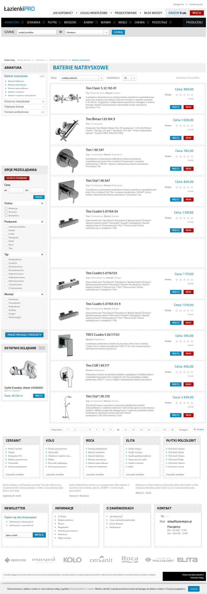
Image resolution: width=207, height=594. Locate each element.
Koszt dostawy (116, 523)
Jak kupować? (63, 13)
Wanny (106, 22)
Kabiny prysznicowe (17, 459)
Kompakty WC (15, 456)
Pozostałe (159, 22)
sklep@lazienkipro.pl (179, 521)
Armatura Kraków (17, 226)
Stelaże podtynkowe (16, 112)
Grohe (12, 234)
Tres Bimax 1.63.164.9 (100, 119)
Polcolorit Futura (176, 456)
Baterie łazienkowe (16, 76)
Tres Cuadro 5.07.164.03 (102, 211)
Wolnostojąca (15, 317)
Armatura (11, 22)
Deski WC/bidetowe (97, 466)
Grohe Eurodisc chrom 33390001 (23, 387)
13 (141, 429)
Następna (183, 429)
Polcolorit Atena (176, 452)
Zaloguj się (178, 4)
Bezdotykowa (15, 259)
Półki (131, 466)
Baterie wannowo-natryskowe (22, 95)
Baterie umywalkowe (18, 88)
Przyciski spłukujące (58, 463)
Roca (11, 244)
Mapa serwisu (64, 538)
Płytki (52, 22)
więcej (196, 12)
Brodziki (70, 22)
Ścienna (12, 310)
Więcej (38, 395)
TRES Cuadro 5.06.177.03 (102, 335)
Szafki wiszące (135, 452)
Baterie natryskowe (17, 84)
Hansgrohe (14, 237)
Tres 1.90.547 (95, 150)
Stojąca (12, 313)
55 (165, 429)
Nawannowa (14, 303)
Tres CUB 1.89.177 (97, 365)
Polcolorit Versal (176, 466)
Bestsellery (14, 215)
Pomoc (61, 523)
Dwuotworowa (15, 266)
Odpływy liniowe (14, 106)
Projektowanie (126, 13)
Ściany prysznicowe (57, 448)
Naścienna (13, 299)
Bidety (51, 459)
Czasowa (13, 263)
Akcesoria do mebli (138, 459)
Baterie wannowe (16, 92)
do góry (200, 429)
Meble (122, 22)
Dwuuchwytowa (16, 270)
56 (172, 429)
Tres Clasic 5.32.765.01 (101, 88)
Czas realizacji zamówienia (122, 520)
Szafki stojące (135, 448)
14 (149, 429)
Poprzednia (57, 429)
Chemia (140, 22)
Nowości (13, 212)
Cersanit (13, 440)
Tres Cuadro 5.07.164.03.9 (103, 304)
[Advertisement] (103, 46)
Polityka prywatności (68, 530)
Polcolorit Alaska (177, 448)
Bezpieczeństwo (65, 520)
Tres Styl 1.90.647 (98, 181)
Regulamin (63, 527)
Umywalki (13, 463)
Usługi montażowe (94, 13)
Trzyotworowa (15, 284)
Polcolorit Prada (176, 459)
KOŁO (50, 440)
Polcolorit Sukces (177, 463)
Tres (11, 248)
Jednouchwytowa (17, 277)
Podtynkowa (14, 306)
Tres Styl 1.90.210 (98, 396)
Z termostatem (15, 288)
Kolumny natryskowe (17, 101)
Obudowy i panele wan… (60, 456)
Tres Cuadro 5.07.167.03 (101, 273)
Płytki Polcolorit (181, 440)
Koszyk (174, 13)
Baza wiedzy (153, 13)
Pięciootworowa (16, 281)
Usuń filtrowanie (17, 178)
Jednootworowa (16, 273)
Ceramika (34, 22)
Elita (130, 440)
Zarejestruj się (196, 4)
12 (133, 429)
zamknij (194, 588)
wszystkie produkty (15, 474)
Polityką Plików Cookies (82, 588)
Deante (12, 230)
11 (125, 429)
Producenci (194, 22)
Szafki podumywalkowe (140, 456)
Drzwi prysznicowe (57, 466)
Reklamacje (115, 527)
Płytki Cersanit (15, 448)
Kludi (11, 241)
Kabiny (88, 22)
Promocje (13, 208)
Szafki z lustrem (136, 463)
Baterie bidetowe (16, 81)
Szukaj (9, 32)
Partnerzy (62, 534)
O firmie (62, 516)
